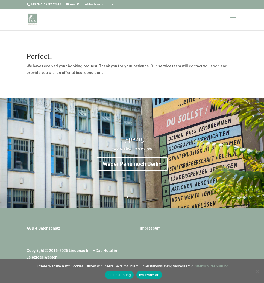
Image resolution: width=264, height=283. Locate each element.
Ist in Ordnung (119, 275)
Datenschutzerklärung (211, 266)
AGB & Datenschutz (43, 228)
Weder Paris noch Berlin (132, 164)
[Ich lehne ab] (257, 271)
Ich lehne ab (149, 275)
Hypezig (132, 139)
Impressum (150, 228)
